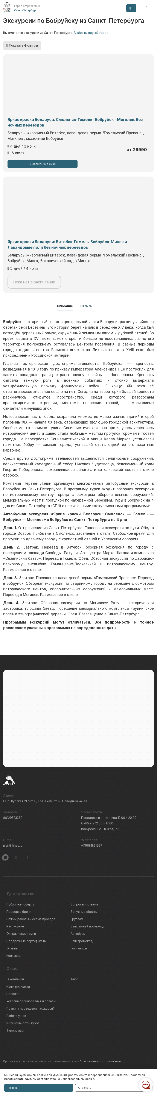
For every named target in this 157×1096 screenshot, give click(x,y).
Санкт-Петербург (25, 10)
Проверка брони (18, 911)
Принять (13, 1087)
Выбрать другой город (91, 32)
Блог (74, 979)
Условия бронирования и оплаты (31, 1001)
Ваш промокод (82, 941)
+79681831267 (91, 845)
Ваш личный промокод (87, 926)
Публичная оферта (20, 904)
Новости (12, 994)
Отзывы (86, 306)
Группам (77, 919)
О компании (15, 979)
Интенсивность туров (23, 1023)
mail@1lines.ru (13, 845)
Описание (65, 306)
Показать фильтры (22, 45)
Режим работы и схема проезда (30, 919)
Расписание (15, 926)
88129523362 (12, 817)
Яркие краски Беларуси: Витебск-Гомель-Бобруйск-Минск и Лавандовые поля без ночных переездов (67, 244)
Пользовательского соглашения (100, 1061)
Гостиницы (79, 948)
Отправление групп (21, 933)
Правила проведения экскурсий (30, 1008)
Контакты (13, 955)
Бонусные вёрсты (84, 911)
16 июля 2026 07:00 (42, 164)
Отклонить (84, 1087)
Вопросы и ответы (85, 904)
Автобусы (78, 933)
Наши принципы (18, 986)
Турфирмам (15, 1030)
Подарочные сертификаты (26, 941)
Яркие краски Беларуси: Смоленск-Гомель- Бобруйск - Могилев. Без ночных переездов (75, 122)
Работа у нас (16, 1016)
